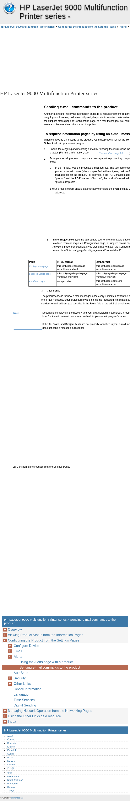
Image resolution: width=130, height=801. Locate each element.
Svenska (11, 787)
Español (11, 750)
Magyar (11, 761)
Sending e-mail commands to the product (50, 667)
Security (20, 678)
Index (12, 721)
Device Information (27, 689)
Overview (15, 629)
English (11, 746)
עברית (10, 757)
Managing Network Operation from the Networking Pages (50, 711)
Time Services (24, 700)
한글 (9, 772)
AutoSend (21, 673)
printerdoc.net (17, 798)
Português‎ (12, 783)
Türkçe (10, 790)
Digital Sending (25, 705)
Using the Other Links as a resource (34, 716)
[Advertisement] (37, 59)
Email (18, 651)
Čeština (11, 739)
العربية (10, 736)
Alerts (123, 26)
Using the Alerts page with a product (46, 662)
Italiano (11, 764)
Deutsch (11, 743)
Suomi (10, 753)
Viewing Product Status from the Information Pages (45, 635)
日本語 (10, 768)
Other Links (22, 683)
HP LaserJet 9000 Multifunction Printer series (9, 8)
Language (21, 694)
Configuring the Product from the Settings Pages (87, 26)
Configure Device (26, 646)
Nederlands (13, 776)
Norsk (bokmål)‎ (15, 780)
